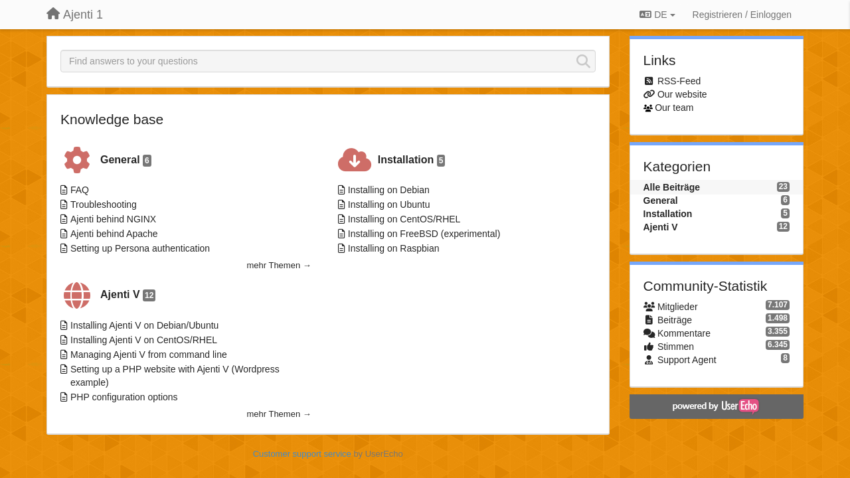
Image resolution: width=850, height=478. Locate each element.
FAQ (79, 190)
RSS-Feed (679, 81)
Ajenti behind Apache (114, 233)
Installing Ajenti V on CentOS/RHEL (143, 340)
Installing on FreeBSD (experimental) (424, 233)
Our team (674, 107)
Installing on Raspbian (394, 248)
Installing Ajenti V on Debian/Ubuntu (144, 325)
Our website (682, 94)
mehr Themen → (278, 265)
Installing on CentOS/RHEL (404, 219)
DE (657, 14)
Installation (412, 160)
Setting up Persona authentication (140, 248)
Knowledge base (111, 119)
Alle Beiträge (672, 187)
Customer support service (302, 454)
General (125, 160)
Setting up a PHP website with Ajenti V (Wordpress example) (175, 376)
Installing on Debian (389, 190)
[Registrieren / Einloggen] (742, 14)
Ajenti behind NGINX (113, 219)
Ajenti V (127, 295)
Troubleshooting (103, 204)
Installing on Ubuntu (389, 204)
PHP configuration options (124, 397)
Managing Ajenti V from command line (148, 354)
